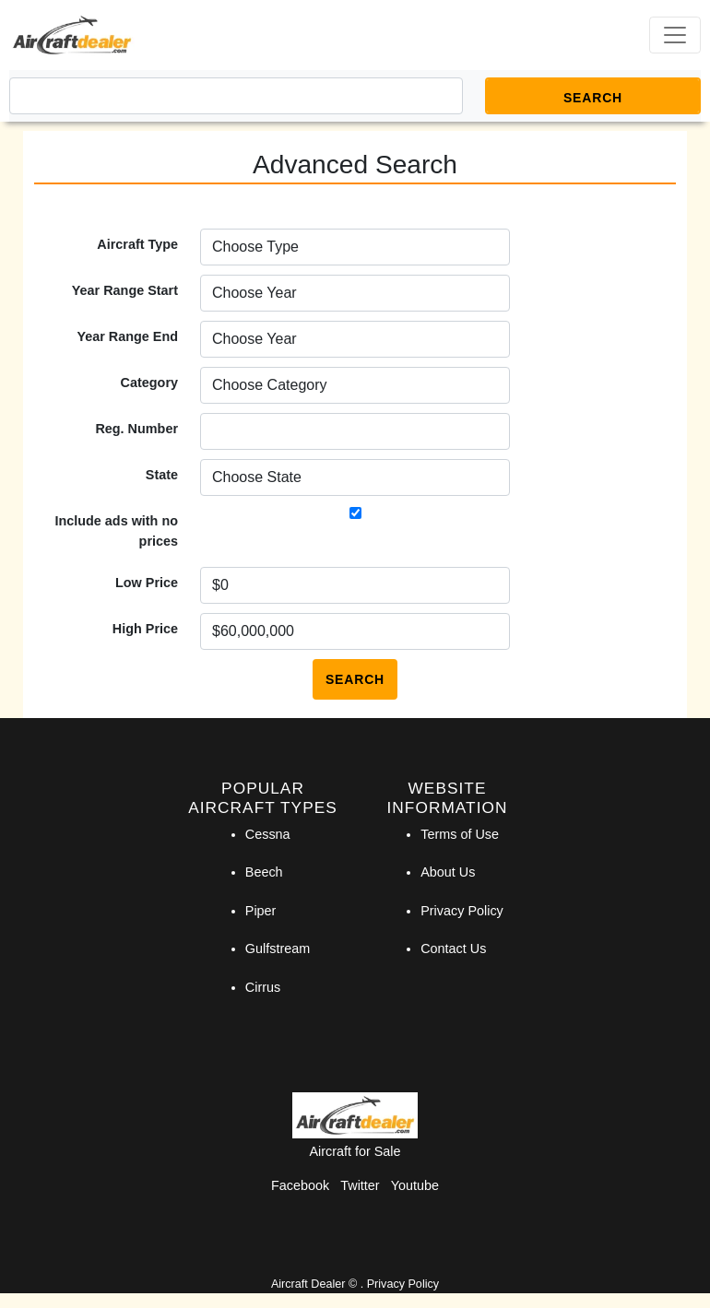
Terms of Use (459, 834)
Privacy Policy (461, 910)
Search (355, 679)
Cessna (267, 834)
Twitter (359, 1185)
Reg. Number (136, 428)
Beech (264, 872)
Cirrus (262, 987)
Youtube (415, 1185)
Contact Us (453, 948)
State (162, 474)
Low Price (146, 582)
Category (149, 382)
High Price (145, 628)
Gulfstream (277, 948)
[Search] (236, 95)
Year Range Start (125, 290)
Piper (261, 910)
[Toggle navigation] (675, 35)
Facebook (300, 1185)
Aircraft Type (137, 244)
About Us (447, 872)
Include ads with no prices (116, 530)
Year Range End (127, 336)
